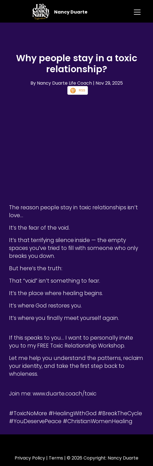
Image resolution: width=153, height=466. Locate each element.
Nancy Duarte (70, 12)
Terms (56, 458)
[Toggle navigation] (137, 12)
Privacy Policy (30, 458)
